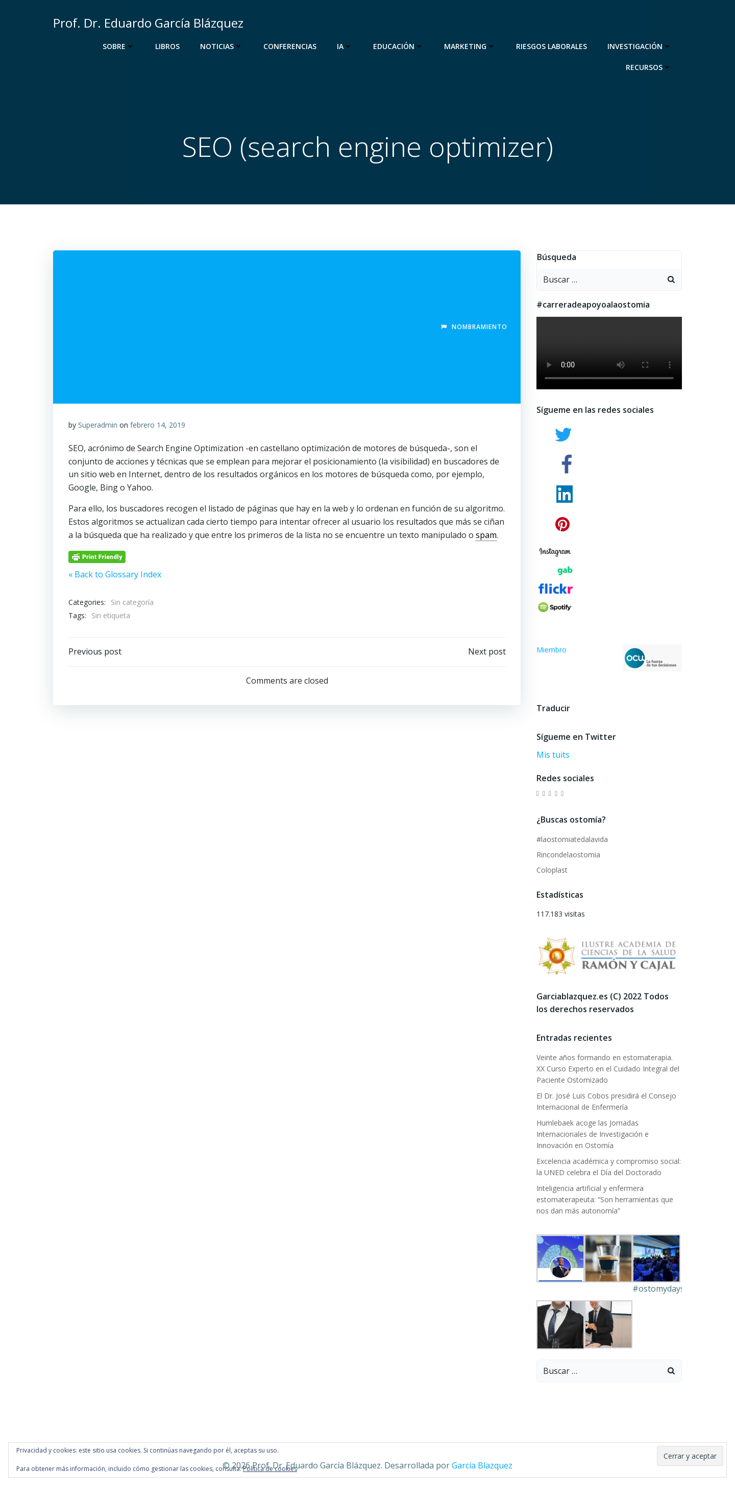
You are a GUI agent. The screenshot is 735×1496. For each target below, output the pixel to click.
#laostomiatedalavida (572, 839)
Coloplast (552, 870)
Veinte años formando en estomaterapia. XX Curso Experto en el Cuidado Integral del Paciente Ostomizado (607, 1069)
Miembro (609, 658)
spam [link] (486, 535)
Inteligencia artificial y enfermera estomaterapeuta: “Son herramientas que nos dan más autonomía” (604, 1199)
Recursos (649, 67)
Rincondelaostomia (568, 855)
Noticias (221, 46)
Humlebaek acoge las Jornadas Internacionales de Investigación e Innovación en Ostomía (592, 1134)
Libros (167, 46)
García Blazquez (482, 1465)
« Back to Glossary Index (114, 574)
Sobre (119, 46)
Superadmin (97, 425)
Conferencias (289, 46)
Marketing (470, 46)
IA (345, 46)
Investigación (639, 46)
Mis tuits (553, 755)
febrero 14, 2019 (157, 425)
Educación (398, 46)
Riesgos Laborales (551, 46)
